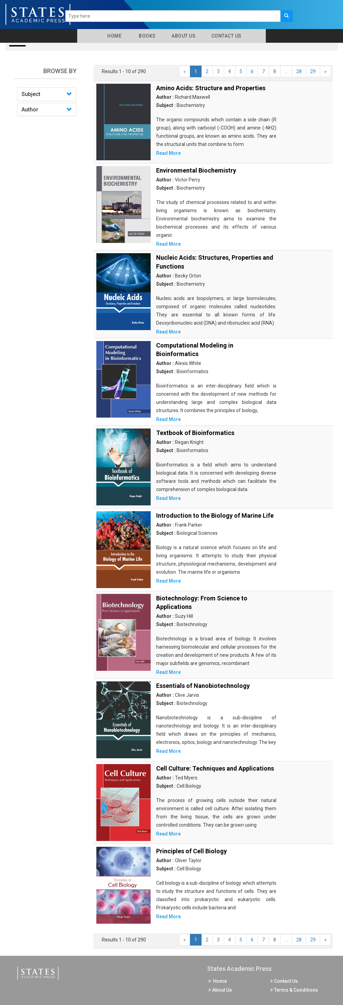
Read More (168, 153)
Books (146, 36)
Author (30, 109)
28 (299, 71)
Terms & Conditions (294, 990)
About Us (183, 36)
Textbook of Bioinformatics (195, 432)
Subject (31, 94)
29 (313, 71)
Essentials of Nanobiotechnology (203, 685)
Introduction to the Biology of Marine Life (215, 515)
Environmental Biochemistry (196, 170)
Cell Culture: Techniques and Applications (215, 768)
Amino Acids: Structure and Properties (210, 88)
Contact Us (226, 36)
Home (113, 36)
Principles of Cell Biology (191, 851)
